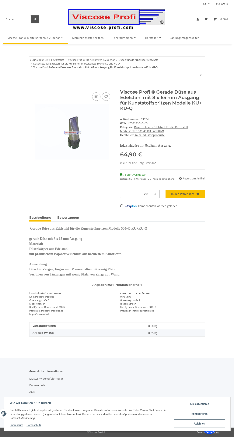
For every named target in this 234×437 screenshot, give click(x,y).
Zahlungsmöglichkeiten (184, 38)
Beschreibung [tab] (40, 217)
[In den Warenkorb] (32, 87)
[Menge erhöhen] (155, 194)
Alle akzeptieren (199, 403)
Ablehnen (199, 423)
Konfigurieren (199, 413)
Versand (151, 163)
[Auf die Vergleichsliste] (96, 96)
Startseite (222, 3)
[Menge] (134, 194)
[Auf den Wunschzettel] (106, 96)
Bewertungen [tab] (68, 217)
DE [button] (205, 3)
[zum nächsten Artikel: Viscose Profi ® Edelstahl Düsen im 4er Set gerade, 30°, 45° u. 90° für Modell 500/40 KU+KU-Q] (201, 75)
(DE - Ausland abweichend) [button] (161, 178)
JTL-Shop (214, 432)
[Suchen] (17, 19)
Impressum (16, 425)
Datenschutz (33, 425)
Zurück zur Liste (41, 60)
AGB (32, 392)
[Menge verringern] (124, 194)
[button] (198, 19)
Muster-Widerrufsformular (46, 378)
